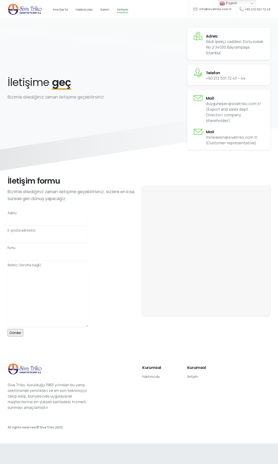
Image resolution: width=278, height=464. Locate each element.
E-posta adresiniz (48, 235)
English (228, 3)
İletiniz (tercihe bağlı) (48, 295)
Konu (48, 252)
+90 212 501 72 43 (255, 9)
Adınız (48, 218)
